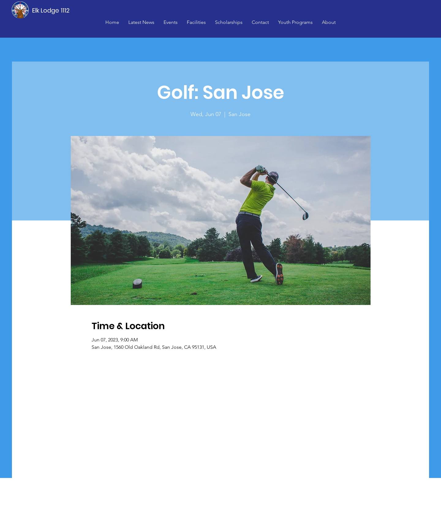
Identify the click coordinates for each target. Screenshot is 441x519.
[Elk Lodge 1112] (51, 10)
